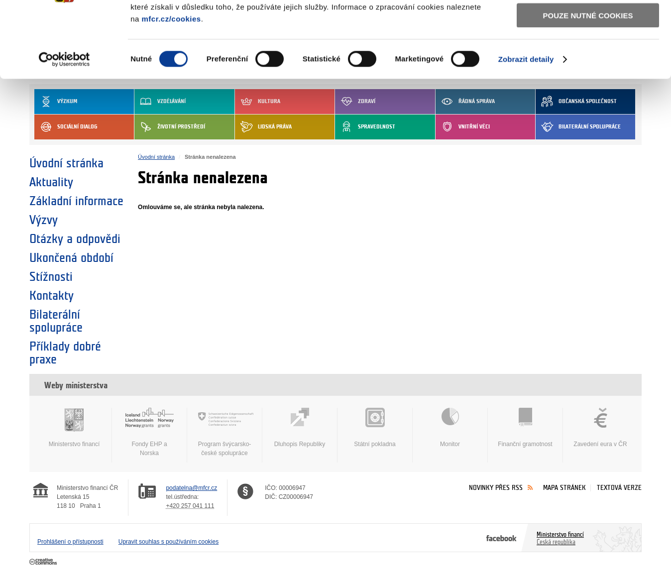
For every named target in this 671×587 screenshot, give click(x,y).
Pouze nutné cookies (588, 80)
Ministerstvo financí (74, 428)
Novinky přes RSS (496, 487)
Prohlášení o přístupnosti (70, 541)
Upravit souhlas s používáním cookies (168, 541)
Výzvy (43, 220)
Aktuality (51, 182)
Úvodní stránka (66, 163)
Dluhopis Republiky (299, 428)
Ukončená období (71, 258)
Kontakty (51, 296)
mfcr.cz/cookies (171, 84)
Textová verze (619, 487)
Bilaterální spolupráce (56, 321)
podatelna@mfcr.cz (191, 487)
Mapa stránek (564, 487)
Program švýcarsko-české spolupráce (224, 432)
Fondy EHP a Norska (149, 432)
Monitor (450, 428)
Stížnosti (51, 277)
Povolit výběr (588, 52)
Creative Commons (44, 562)
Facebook (501, 538)
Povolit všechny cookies (588, 24)
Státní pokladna (374, 428)
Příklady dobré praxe (65, 353)
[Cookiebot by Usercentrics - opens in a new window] (64, 124)
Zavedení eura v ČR (600, 428)
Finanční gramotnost (525, 428)
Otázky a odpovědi (74, 239)
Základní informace (76, 201)
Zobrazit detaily (526, 124)
